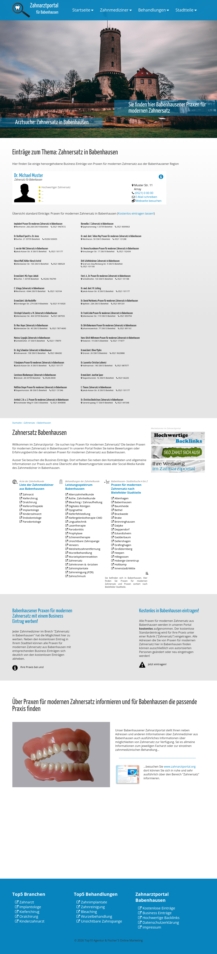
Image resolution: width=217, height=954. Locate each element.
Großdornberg (123, 560)
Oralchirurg (30, 518)
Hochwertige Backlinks (159, 917)
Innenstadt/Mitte (124, 572)
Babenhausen (123, 530)
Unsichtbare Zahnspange (81, 553)
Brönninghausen (124, 543)
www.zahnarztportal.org (180, 766)
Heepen (121, 562)
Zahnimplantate (78, 570)
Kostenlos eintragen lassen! (136, 213)
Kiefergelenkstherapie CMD (82, 538)
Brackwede (122, 538)
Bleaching (86, 911)
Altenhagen (122, 528)
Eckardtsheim (123, 550)
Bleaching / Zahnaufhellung (82, 528)
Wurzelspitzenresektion (81, 563)
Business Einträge (155, 912)
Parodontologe (32, 531)
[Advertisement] (191, 224)
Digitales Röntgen (79, 531)
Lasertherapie (77, 543)
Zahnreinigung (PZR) (80, 573)
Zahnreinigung (90, 906)
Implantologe (31, 523)
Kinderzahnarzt (32, 526)
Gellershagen (123, 555)
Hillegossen (122, 565)
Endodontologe (32, 528)
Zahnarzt (29, 513)
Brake (120, 540)
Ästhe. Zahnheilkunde (80, 526)
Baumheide (122, 533)
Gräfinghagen (123, 557)
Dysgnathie (76, 533)
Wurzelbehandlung (79, 560)
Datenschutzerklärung (158, 922)
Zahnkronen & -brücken (81, 568)
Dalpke (120, 545)
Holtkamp (121, 570)
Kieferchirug (31, 516)
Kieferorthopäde (32, 521)
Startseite (81, 10)
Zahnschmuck (77, 575)
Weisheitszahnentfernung (82, 558)
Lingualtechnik (77, 541)
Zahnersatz (29, 422)
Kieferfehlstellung (79, 536)
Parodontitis (76, 546)
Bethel (120, 535)
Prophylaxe (76, 548)
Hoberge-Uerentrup (125, 567)
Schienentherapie (79, 551)
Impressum (149, 927)
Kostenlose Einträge (156, 908)
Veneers (75, 555)
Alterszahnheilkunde (80, 523)
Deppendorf (122, 548)
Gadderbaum (123, 552)
